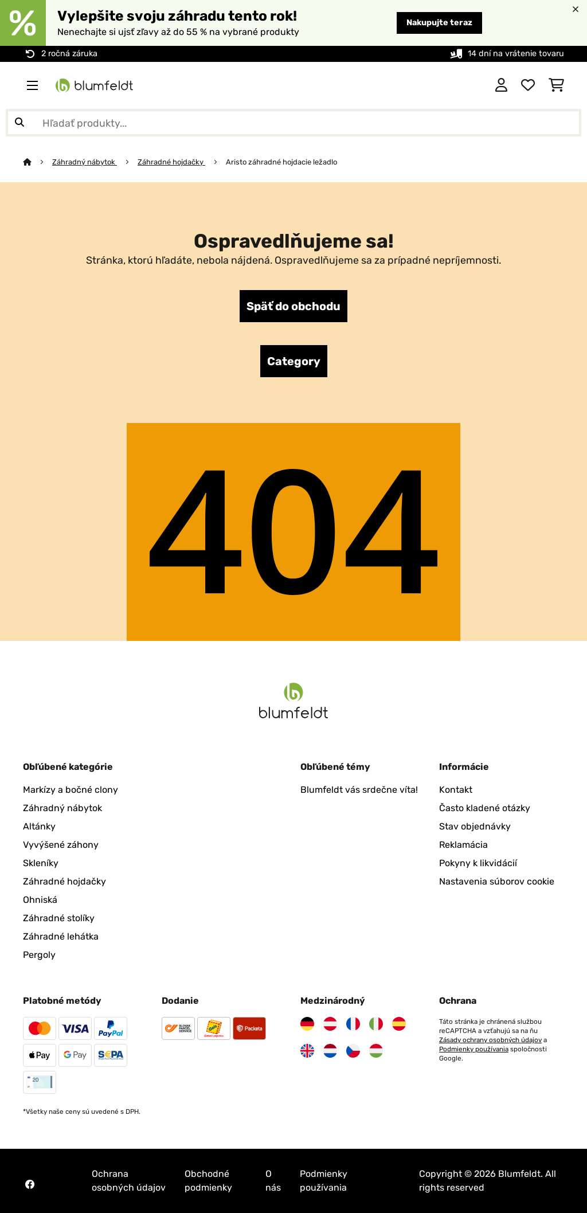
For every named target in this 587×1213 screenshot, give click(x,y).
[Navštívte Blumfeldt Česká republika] (353, 1051)
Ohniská (40, 899)
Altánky (39, 826)
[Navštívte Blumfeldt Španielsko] (399, 1024)
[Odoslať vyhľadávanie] (19, 123)
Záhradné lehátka (61, 936)
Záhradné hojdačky (171, 162)
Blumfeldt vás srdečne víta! (359, 789)
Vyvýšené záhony (61, 844)
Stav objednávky (475, 826)
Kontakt (455, 789)
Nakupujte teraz (439, 23)
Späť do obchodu (293, 306)
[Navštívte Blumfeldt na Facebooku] (30, 1184)
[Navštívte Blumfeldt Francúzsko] (353, 1024)
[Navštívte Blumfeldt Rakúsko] (330, 1024)
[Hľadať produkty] (293, 122)
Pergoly (39, 954)
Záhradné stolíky (59, 918)
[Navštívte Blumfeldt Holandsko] (330, 1051)
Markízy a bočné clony (70, 789)
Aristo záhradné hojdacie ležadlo (282, 162)
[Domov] (37, 162)
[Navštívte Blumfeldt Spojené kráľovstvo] (307, 1051)
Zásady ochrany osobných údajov (490, 1040)
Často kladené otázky (484, 808)
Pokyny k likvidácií (478, 863)
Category (293, 361)
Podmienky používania (473, 1049)
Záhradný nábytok (84, 162)
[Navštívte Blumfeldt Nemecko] (307, 1024)
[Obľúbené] (528, 85)
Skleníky (40, 863)
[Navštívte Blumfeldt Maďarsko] (376, 1051)
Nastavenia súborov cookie (496, 881)
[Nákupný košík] (556, 85)
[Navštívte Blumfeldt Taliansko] (376, 1024)
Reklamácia (463, 844)
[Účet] (501, 85)
